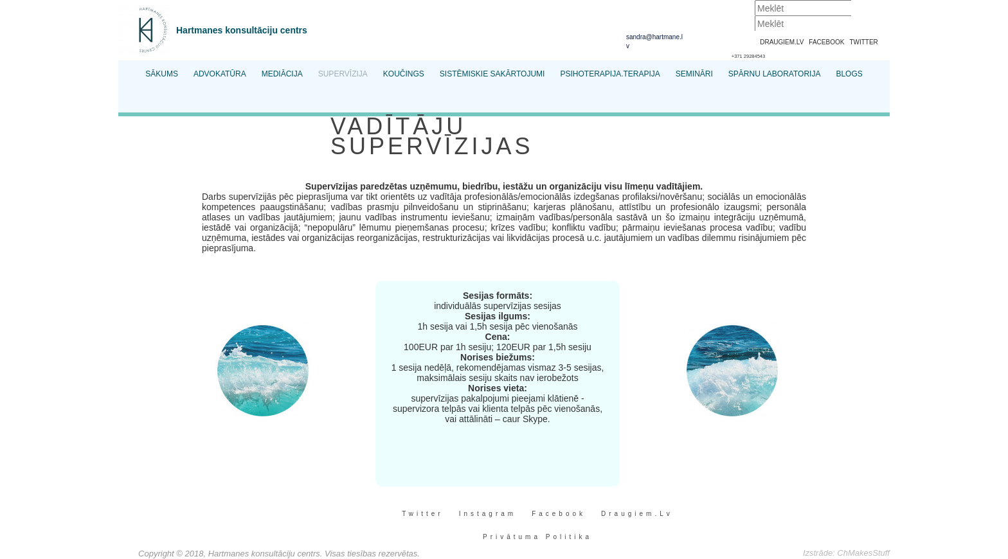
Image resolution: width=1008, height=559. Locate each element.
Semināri (694, 73)
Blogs (849, 73)
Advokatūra (220, 73)
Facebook (559, 513)
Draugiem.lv (637, 513)
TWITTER (863, 42)
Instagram (487, 513)
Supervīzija (343, 73)
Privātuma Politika (537, 536)
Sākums (161, 73)
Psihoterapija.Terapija (610, 73)
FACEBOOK (826, 42)
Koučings (403, 73)
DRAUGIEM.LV (782, 42)
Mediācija (282, 73)
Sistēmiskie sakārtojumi (492, 73)
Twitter (422, 513)
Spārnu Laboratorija (774, 73)
